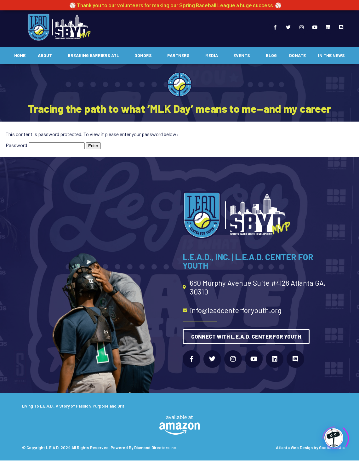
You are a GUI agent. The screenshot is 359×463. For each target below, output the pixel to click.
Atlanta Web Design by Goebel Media (310, 447)
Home (20, 55)
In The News (331, 55)
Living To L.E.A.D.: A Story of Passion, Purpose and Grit (73, 406)
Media (213, 55)
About (46, 55)
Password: (45, 145)
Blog (271, 55)
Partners (180, 55)
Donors (144, 55)
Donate (297, 55)
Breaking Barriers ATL (95, 55)
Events (243, 55)
